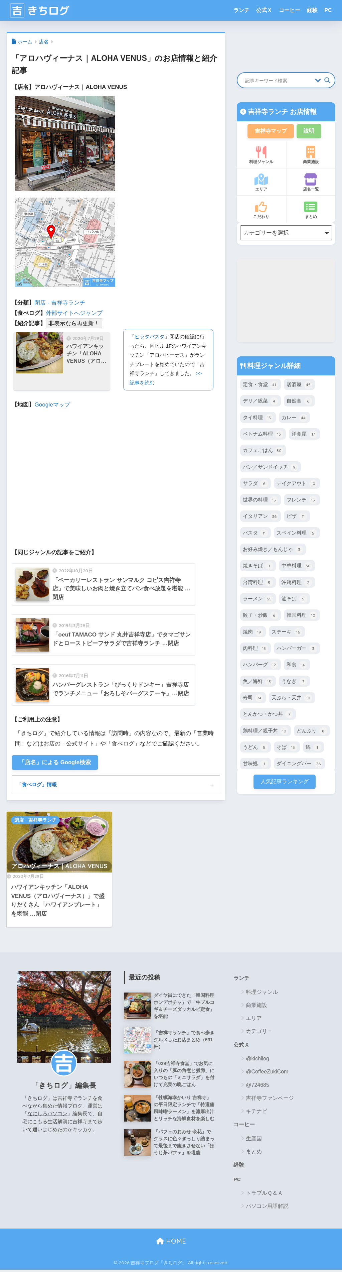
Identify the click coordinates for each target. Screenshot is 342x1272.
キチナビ (256, 1113)
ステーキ (287, 632)
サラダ (255, 484)
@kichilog (257, 1060)
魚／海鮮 (258, 682)
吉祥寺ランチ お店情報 (281, 111)
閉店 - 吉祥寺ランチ (59, 303)
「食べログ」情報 (38, 785)
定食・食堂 (260, 385)
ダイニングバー (299, 765)
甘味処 (255, 765)
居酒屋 (299, 385)
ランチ (241, 10)
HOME (171, 1243)
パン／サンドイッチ (270, 468)
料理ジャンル (261, 156)
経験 (312, 10)
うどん (255, 748)
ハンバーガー (297, 649)
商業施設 (311, 156)
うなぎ (294, 682)
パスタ (255, 534)
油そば (294, 600)
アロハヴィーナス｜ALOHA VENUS (59, 867)
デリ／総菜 (260, 402)
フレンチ (302, 501)
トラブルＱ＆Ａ (264, 1195)
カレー (294, 418)
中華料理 (297, 567)
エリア (261, 183)
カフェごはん (263, 451)
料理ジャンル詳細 (273, 366)
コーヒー (289, 10)
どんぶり (312, 731)
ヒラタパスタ (150, 336)
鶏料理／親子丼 (265, 731)
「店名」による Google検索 (55, 763)
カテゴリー (259, 1032)
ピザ (297, 517)
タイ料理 (258, 418)
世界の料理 (260, 501)
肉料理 (255, 649)
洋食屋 (304, 435)
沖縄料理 (297, 583)
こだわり (261, 211)
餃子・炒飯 (260, 616)
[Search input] (278, 80)
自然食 (299, 402)
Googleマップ (52, 404)
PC (328, 10)
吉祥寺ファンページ (270, 1099)
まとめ (311, 211)
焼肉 (253, 632)
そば (287, 748)
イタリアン (260, 517)
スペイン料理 (297, 534)
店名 (44, 41)
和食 (297, 666)
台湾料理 (258, 583)
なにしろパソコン (47, 1115)
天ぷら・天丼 (292, 699)
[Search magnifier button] (327, 80)
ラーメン (258, 600)
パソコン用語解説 (267, 1208)
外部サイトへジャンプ (74, 313)
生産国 (254, 1140)
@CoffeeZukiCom (267, 1073)
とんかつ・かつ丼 (268, 715)
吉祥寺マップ (270, 131)
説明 (310, 131)
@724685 (257, 1086)
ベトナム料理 (263, 435)
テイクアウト (297, 484)
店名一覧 (311, 183)
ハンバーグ (260, 666)
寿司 (253, 699)
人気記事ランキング (284, 782)
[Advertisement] (286, 301)
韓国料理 (302, 616)
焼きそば (258, 567)
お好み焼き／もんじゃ (273, 550)
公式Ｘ (264, 10)
